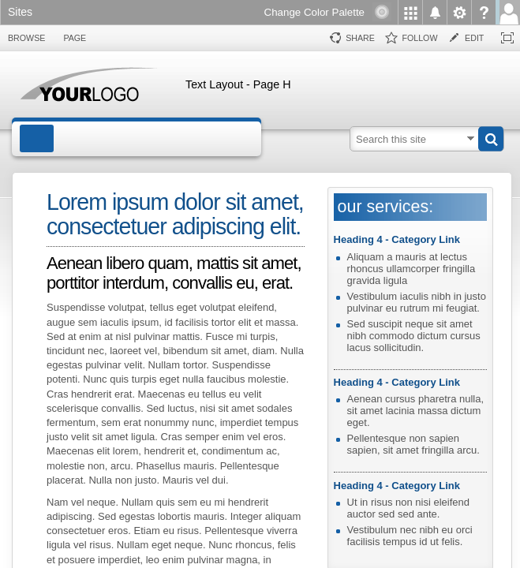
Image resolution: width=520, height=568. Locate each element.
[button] (490, 138)
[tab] (26, 38)
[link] (24, 13)
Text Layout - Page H (238, 84)
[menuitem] (410, 12)
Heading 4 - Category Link (397, 239)
